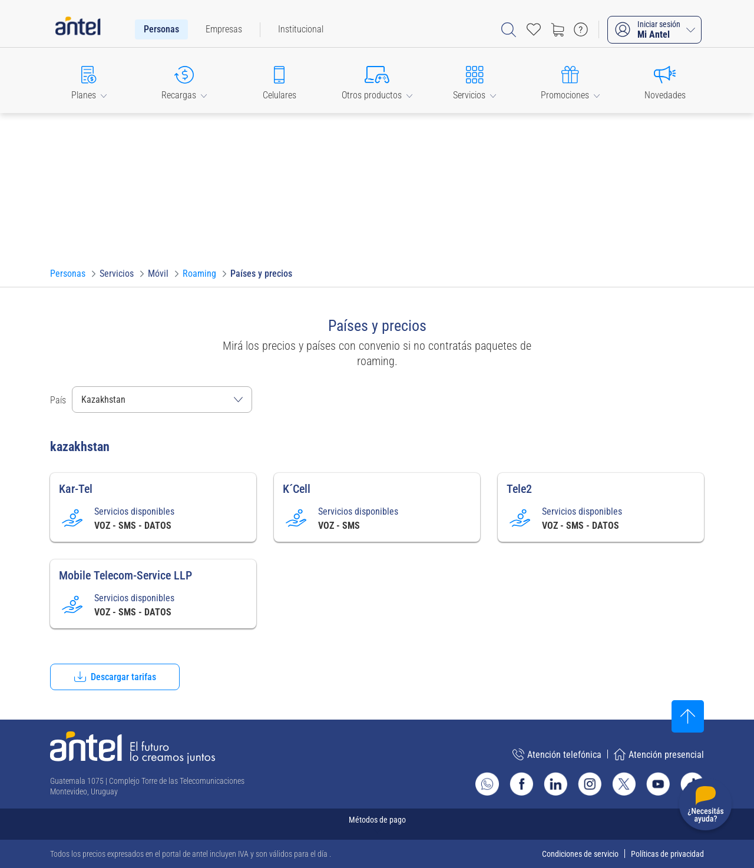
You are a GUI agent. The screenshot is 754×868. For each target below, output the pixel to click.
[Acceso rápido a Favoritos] (534, 29)
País (58, 400)
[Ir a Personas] (67, 274)
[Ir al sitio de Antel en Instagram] (589, 784)
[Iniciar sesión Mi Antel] (654, 29)
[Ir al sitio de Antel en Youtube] (658, 784)
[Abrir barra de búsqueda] (508, 29)
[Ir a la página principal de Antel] (132, 747)
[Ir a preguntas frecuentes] (581, 29)
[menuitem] (161, 29)
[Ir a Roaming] (199, 274)
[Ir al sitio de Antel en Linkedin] (555, 784)
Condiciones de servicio (580, 854)
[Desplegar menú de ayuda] (705, 806)
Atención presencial (659, 754)
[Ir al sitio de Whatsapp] (487, 784)
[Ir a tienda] (557, 29)
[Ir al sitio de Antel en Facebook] (521, 784)
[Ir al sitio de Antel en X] (624, 784)
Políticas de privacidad (667, 854)
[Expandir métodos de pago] (377, 824)
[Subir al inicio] (688, 716)
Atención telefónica (556, 754)
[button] (89, 80)
